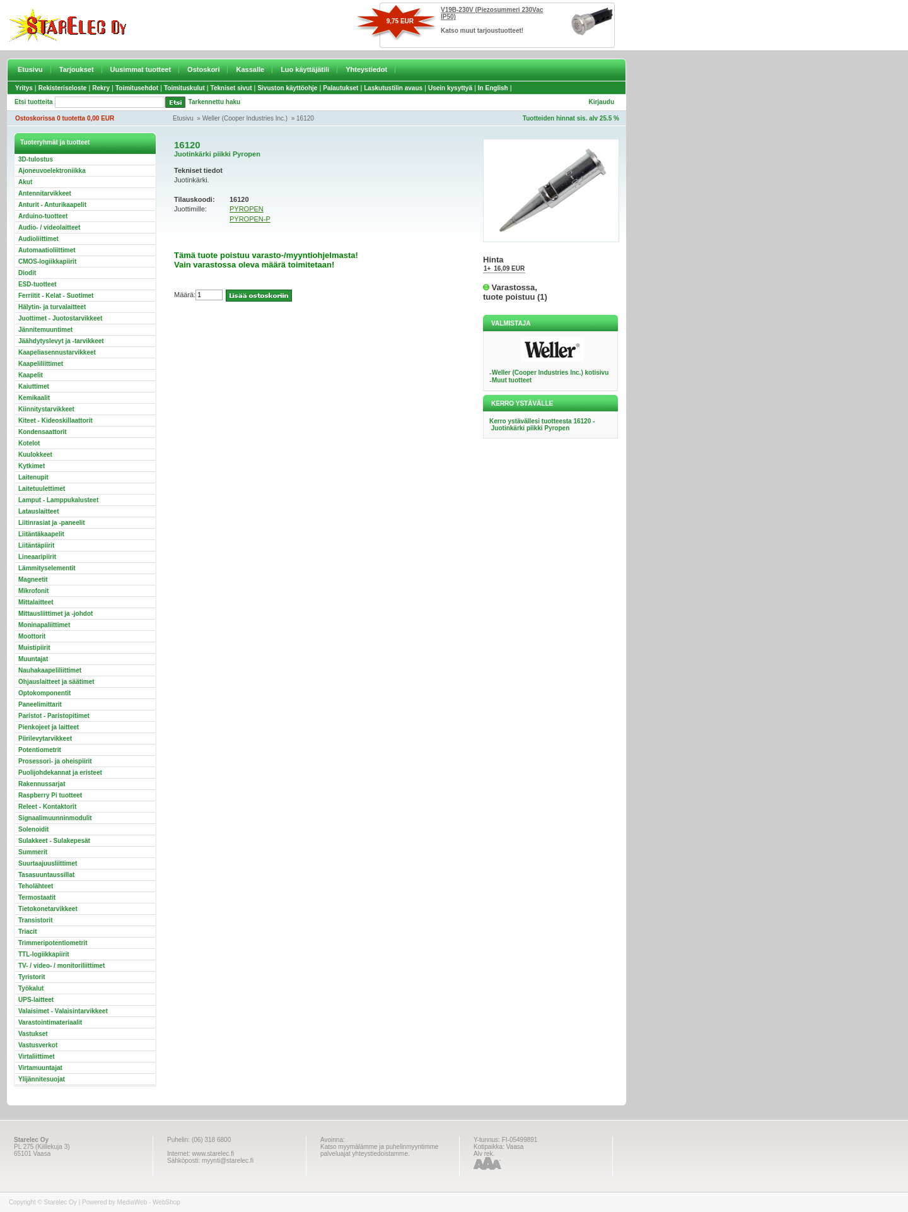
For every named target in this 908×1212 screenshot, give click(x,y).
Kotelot (29, 443)
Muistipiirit (34, 647)
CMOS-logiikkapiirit (47, 261)
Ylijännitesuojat (41, 1079)
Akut (25, 182)
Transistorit (35, 920)
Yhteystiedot (366, 69)
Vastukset (33, 1033)
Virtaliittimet (36, 1056)
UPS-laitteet (36, 999)
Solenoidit (33, 829)
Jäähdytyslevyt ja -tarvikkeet (61, 341)
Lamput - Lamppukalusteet (58, 500)
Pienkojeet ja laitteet (48, 727)
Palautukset (340, 88)
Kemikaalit (34, 397)
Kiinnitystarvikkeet (46, 409)
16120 (305, 118)
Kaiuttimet (33, 386)
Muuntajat (33, 659)
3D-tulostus (35, 159)
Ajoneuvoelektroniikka (52, 170)
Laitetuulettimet (41, 488)
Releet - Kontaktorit (47, 806)
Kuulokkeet (35, 454)
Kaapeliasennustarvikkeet (57, 352)
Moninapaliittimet (44, 624)
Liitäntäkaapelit (41, 534)
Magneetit (33, 579)
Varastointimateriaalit (50, 1022)
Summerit (32, 852)
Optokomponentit (44, 693)
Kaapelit (30, 375)
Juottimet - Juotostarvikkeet (60, 318)
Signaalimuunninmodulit (55, 818)
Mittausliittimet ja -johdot (55, 613)
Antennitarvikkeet (44, 193)
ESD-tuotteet (37, 284)
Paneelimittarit (40, 704)
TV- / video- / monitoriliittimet (61, 965)
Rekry (101, 88)
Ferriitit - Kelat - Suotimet (55, 295)
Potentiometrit (39, 749)
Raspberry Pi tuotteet (50, 795)
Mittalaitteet (36, 602)
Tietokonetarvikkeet (48, 908)
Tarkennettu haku (215, 101)
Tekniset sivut (231, 88)
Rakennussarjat (41, 783)
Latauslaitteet (38, 511)
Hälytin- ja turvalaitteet (52, 306)
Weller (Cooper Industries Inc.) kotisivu (550, 372)
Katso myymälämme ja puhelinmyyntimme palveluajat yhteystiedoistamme (379, 1150)
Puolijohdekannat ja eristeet (60, 772)
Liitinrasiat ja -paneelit (51, 522)
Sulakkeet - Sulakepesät (54, 840)
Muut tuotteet (512, 380)
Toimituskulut (184, 88)
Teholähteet (35, 886)
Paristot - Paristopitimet (54, 715)
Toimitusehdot (136, 88)
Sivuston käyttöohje (287, 88)
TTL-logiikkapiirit (43, 954)
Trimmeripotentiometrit (52, 942)
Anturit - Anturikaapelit (52, 204)
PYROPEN (247, 209)
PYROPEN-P (250, 219)
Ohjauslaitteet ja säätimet (56, 681)
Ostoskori (203, 69)
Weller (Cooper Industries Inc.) (245, 118)
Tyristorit (31, 977)
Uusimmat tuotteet (141, 69)
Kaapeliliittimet (40, 363)
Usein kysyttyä (450, 88)
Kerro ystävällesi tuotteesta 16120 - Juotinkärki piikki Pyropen (542, 425)
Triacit (27, 931)
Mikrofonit (33, 590)
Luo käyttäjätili (305, 69)
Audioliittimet (38, 238)
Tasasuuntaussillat (46, 874)
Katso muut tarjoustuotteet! (482, 30)
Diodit (27, 272)
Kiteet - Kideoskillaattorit (55, 420)
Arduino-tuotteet (42, 216)
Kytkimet (31, 465)
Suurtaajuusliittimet (47, 863)
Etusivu (30, 69)
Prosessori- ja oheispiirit (55, 761)
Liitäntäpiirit (36, 545)
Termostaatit (36, 897)
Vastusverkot (37, 1045)
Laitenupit (33, 477)
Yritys (24, 88)
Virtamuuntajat (40, 1067)
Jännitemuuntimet (45, 329)
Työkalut (31, 988)
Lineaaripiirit (37, 556)
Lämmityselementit (47, 568)
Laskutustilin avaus (393, 88)
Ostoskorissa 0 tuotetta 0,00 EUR (64, 118)
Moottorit (31, 636)
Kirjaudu (601, 101)
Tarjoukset (76, 69)
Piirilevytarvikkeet (45, 738)
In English (493, 88)
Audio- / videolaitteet (49, 227)
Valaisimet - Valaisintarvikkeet (63, 1011)
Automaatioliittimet (47, 250)
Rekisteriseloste (62, 88)
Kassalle (250, 69)
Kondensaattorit (42, 431)
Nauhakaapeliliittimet (49, 670)
